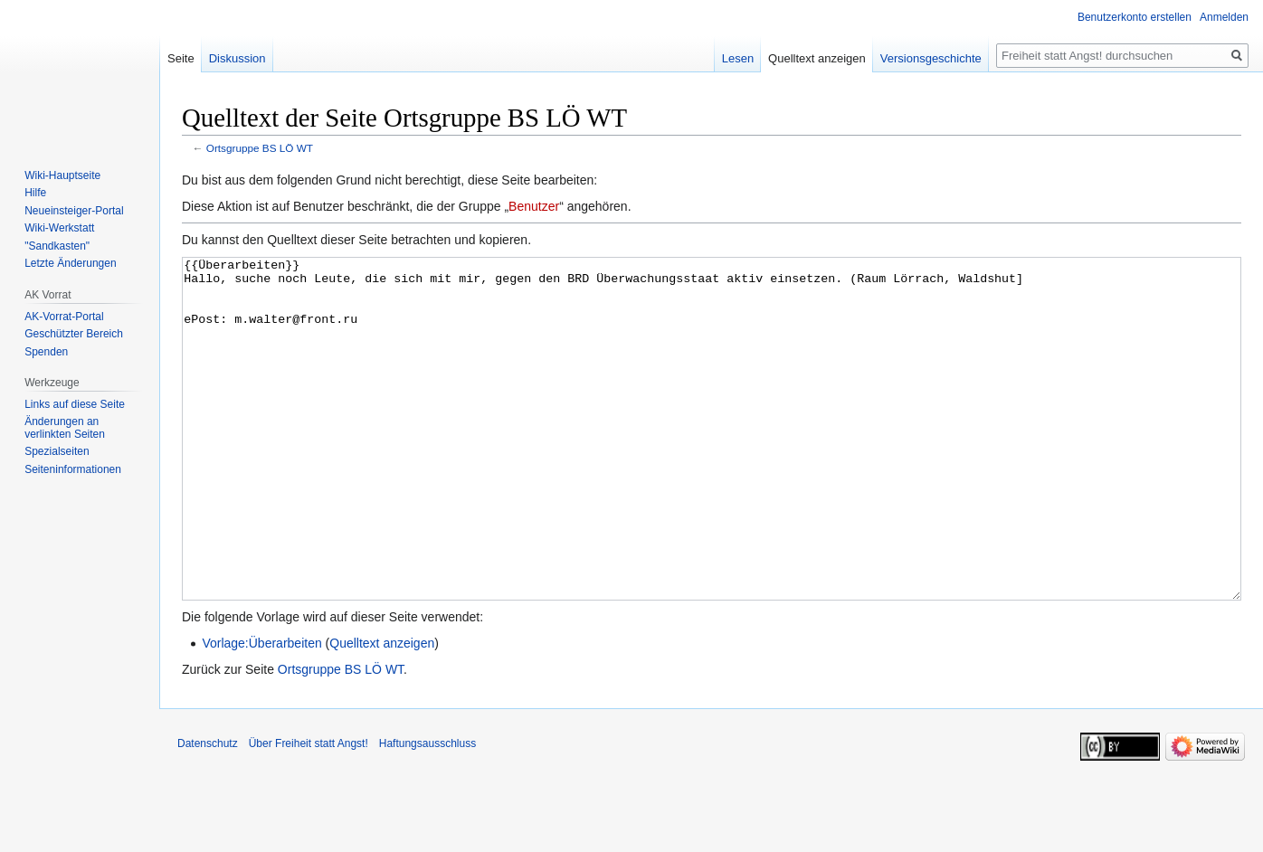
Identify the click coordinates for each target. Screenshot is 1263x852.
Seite (181, 58)
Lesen (738, 58)
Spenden (46, 352)
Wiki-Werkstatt (59, 228)
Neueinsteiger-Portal (73, 210)
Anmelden (1224, 17)
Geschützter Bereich (73, 333)
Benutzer (533, 206)
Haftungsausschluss (427, 811)
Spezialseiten (56, 451)
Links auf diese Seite (74, 404)
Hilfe (35, 192)
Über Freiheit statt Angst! (308, 811)
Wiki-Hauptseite (62, 175)
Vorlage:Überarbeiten (261, 711)
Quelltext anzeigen (381, 711)
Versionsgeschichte (931, 58)
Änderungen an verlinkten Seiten (64, 427)
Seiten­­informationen (72, 469)
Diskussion (237, 58)
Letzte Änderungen (70, 263)
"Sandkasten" (57, 246)
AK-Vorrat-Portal (63, 316)
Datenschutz (207, 811)
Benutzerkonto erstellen (1135, 17)
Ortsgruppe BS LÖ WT (259, 148)
